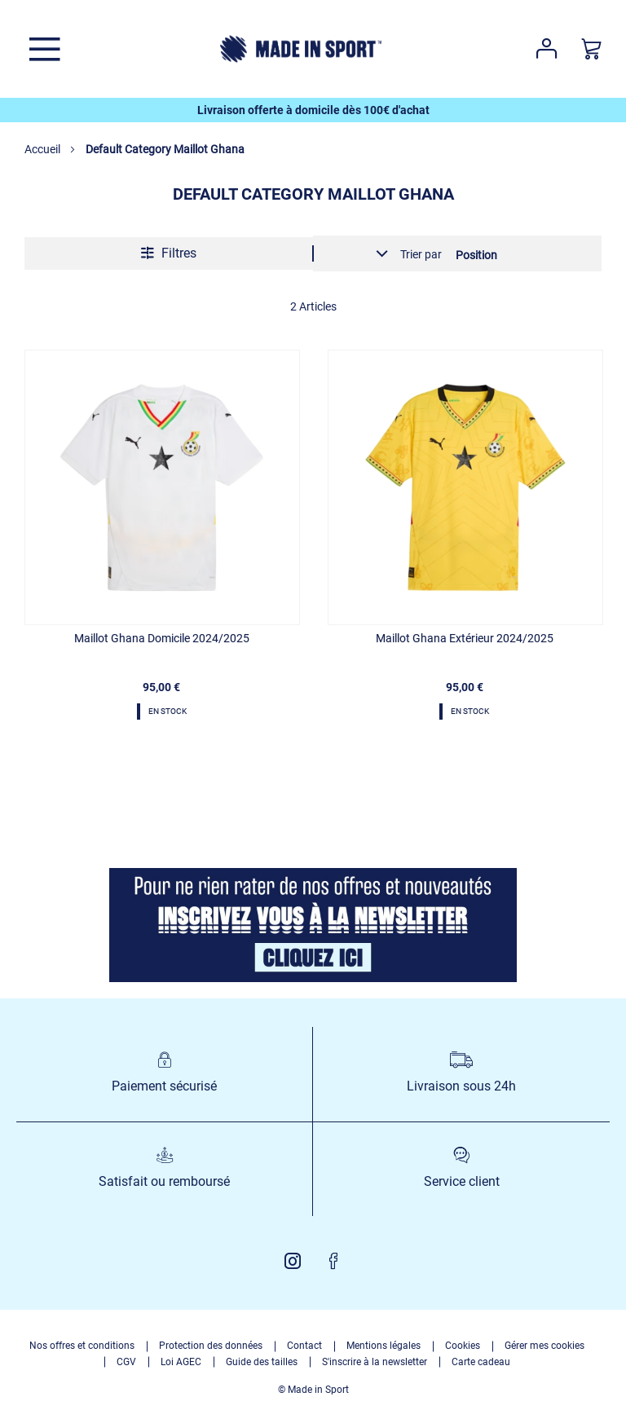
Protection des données (210, 1345)
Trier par (421, 254)
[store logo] (300, 49)
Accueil (43, 149)
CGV (126, 1362)
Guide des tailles (262, 1362)
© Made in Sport (313, 1389)
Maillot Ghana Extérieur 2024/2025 (464, 638)
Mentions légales (383, 1345)
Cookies (462, 1345)
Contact (304, 1345)
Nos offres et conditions (81, 1345)
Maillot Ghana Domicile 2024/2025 (161, 638)
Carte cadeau (481, 1362)
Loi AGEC (181, 1362)
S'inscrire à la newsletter (374, 1362)
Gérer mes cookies (544, 1345)
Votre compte (546, 48)
